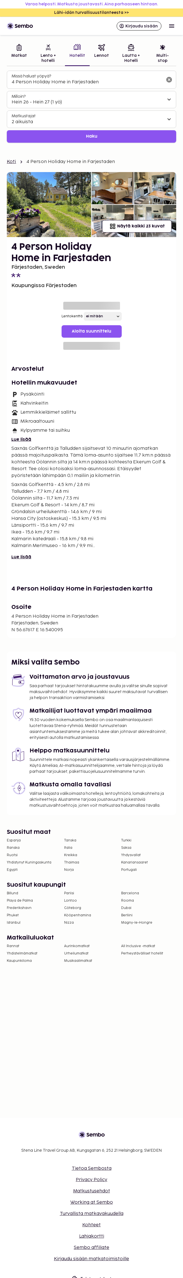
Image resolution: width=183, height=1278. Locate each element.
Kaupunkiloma (19, 961)
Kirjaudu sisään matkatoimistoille (91, 1259)
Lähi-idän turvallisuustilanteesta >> (91, 12)
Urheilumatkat (76, 953)
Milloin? (19, 96)
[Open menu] (171, 26)
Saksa (126, 848)
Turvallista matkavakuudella (91, 1213)
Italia (68, 848)
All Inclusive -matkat (138, 946)
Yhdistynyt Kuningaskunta (29, 862)
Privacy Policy (91, 1179)
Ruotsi (12, 855)
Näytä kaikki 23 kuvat (137, 226)
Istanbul (13, 923)
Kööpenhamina (77, 915)
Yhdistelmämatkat (22, 953)
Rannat (13, 946)
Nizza (69, 923)
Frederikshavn (19, 908)
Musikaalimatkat (78, 961)
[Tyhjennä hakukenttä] (169, 79)
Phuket (13, 915)
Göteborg (72, 908)
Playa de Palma (20, 901)
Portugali (129, 870)
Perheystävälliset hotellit (142, 953)
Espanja (14, 840)
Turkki (126, 840)
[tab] (19, 54)
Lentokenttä (72, 316)
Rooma (127, 901)
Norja (69, 870)
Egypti (12, 870)
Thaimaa (71, 862)
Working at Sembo (91, 1202)
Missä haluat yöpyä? (31, 76)
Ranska (13, 848)
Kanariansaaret (134, 862)
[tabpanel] (91, 107)
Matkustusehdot (91, 1191)
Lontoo (70, 901)
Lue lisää (21, 439)
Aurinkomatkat (77, 946)
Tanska (70, 840)
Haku (91, 136)
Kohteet (91, 1225)
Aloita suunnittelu (91, 331)
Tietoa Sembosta (92, 1168)
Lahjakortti (91, 1236)
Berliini (126, 915)
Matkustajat (24, 116)
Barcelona (130, 893)
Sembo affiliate (91, 1247)
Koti (11, 161)
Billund (12, 893)
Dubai (126, 908)
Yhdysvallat (131, 855)
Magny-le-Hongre (136, 923)
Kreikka (70, 855)
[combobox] (87, 82)
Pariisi (69, 893)
